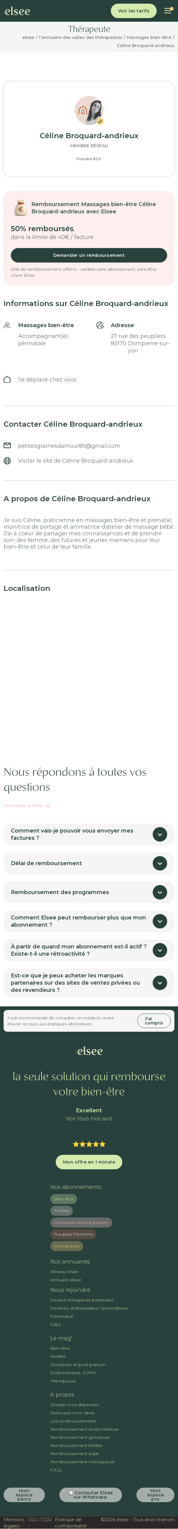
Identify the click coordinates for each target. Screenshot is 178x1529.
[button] (167, 11)
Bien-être (63, 1199)
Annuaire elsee (65, 1279)
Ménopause (67, 1246)
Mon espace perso (24, 1495)
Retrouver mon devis (72, 1413)
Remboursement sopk (74, 1453)
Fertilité (61, 1210)
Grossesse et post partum (81, 1222)
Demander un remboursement (89, 255)
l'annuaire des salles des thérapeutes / (82, 37)
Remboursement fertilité (76, 1445)
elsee (28, 37)
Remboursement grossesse (80, 1437)
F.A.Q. (56, 1470)
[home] (16, 10)
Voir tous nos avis (89, 1119)
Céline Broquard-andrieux (145, 45)
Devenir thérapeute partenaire (82, 1300)
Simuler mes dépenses (74, 1404)
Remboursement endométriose (84, 1429)
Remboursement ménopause (82, 1461)
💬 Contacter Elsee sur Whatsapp (90, 1495)
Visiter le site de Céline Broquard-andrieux (75, 460)
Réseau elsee (64, 1271)
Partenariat (61, 1316)
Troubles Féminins (73, 1234)
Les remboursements (73, 1421)
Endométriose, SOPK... (74, 1372)
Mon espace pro (155, 1495)
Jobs (55, 1324)
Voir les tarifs (134, 11)
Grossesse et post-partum (77, 1364)
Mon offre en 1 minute (89, 1162)
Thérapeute (89, 29)
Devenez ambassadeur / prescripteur (89, 1308)
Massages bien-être (149, 37)
